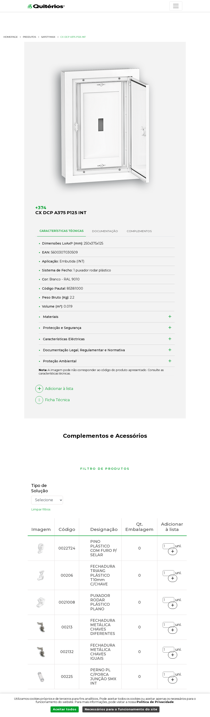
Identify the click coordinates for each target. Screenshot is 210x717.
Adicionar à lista (54, 389)
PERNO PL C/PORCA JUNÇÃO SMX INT (103, 676)
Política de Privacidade (155, 703)
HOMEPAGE (10, 37)
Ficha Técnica (52, 400)
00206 (67, 575)
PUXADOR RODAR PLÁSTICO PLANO (100, 602)
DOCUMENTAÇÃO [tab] (105, 231)
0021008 (67, 602)
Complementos (139, 231)
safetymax (48, 37)
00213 (66, 627)
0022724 (66, 548)
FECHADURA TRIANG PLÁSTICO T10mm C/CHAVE (102, 575)
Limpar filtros (40, 509)
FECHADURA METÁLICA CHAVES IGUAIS (102, 652)
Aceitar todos (66, 710)
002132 (67, 652)
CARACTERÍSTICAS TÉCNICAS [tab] (61, 231)
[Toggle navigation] (175, 6)
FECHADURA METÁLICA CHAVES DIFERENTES (102, 627)
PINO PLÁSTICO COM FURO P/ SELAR (103, 548)
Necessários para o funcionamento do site (120, 710)
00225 (67, 676)
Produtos (29, 36)
